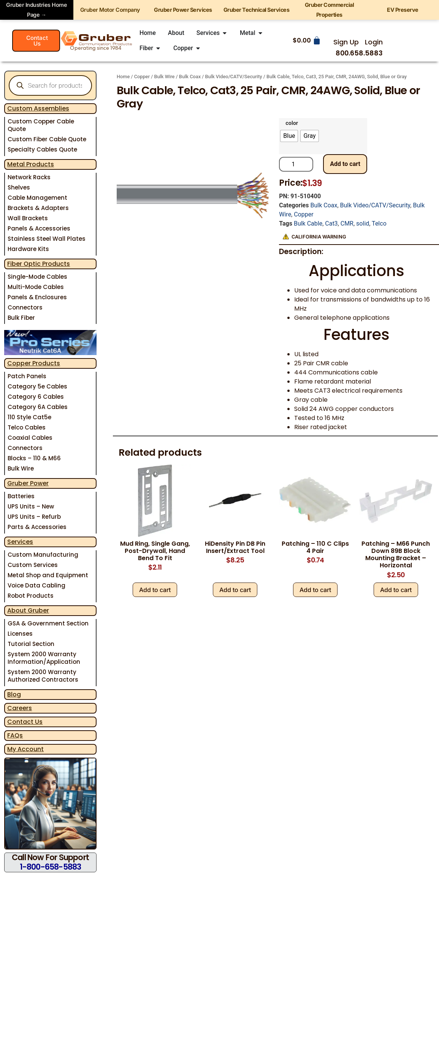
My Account (25, 749)
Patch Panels (27, 376)
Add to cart (345, 163)
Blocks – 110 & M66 (34, 458)
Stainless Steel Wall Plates (47, 239)
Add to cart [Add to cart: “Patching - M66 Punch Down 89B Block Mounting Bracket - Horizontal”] (396, 590)
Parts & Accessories (37, 527)
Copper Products (33, 363)
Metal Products (30, 164)
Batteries (21, 496)
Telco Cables (27, 427)
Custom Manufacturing (43, 555)
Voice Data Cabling (36, 585)
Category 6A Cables (38, 407)
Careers (19, 708)
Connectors (25, 307)
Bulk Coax (190, 76)
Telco (379, 223)
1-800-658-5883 (50, 866)
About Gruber (28, 610)
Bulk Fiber (21, 318)
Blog (14, 694)
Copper (142, 76)
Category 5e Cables (37, 386)
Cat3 (331, 223)
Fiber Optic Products (38, 263)
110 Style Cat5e (29, 417)
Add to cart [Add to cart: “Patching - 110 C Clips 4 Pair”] (315, 590)
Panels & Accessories (39, 228)
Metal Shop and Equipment (48, 575)
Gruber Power (28, 483)
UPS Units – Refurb (34, 517)
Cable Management (37, 198)
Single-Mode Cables (37, 277)
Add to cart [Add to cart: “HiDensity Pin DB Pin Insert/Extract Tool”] (235, 590)
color (291, 123)
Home (123, 76)
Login (374, 42)
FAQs (15, 735)
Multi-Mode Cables (36, 287)
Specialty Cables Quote (42, 149)
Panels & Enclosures (37, 297)
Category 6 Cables (36, 397)
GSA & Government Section (48, 623)
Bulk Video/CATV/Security (233, 76)
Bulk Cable (308, 223)
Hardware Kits (28, 249)
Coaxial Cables (30, 438)
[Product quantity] (296, 164)
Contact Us (25, 721)
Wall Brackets (28, 218)
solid (362, 223)
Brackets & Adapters (38, 208)
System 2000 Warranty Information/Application (44, 658)
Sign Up (346, 42)
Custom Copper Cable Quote (41, 125)
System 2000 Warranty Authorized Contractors (43, 676)
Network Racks (29, 177)
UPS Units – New (31, 506)
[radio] (289, 136)
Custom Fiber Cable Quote (47, 139)
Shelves (19, 187)
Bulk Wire (21, 468)
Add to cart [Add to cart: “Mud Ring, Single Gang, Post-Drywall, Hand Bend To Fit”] (155, 590)
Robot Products (31, 596)
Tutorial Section (31, 644)
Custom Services (33, 565)
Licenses (20, 634)
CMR (347, 223)
